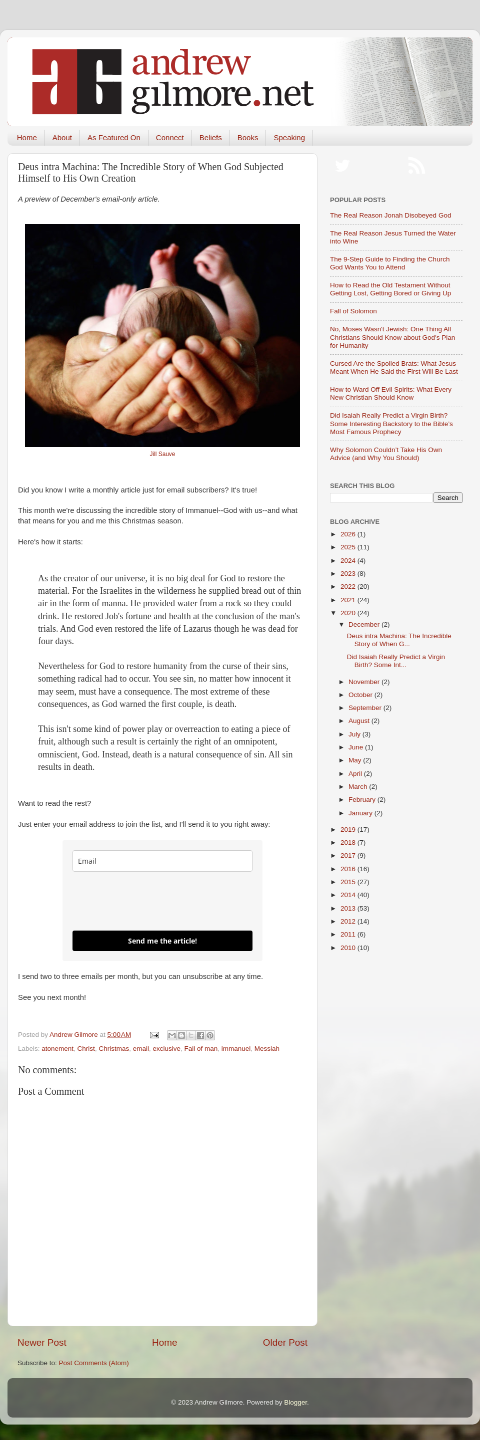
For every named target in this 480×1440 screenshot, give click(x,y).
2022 (349, 586)
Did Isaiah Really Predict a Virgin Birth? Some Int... (396, 661)
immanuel (236, 1048)
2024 (349, 560)
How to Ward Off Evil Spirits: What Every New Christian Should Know (391, 393)
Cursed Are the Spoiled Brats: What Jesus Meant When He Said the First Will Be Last (394, 367)
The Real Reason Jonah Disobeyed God (390, 215)
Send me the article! (162, 941)
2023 (349, 573)
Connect (170, 137)
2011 (349, 934)
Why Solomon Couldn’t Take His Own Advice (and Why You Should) (386, 454)
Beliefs (211, 137)
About (62, 137)
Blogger (295, 1402)
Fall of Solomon (353, 311)
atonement (58, 1048)
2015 (349, 882)
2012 (349, 921)
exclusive (166, 1048)
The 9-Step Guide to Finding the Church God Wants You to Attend (390, 263)
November (365, 682)
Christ (86, 1048)
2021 (349, 600)
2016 (349, 869)
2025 (349, 547)
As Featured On (114, 137)
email (141, 1048)
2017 (349, 855)
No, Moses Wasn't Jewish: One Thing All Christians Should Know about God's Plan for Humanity (392, 337)
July (355, 734)
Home (27, 137)
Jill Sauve (163, 454)
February (363, 799)
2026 (349, 534)
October (361, 695)
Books (248, 137)
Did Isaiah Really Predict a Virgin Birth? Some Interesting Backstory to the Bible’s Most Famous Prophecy (391, 423)
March (358, 786)
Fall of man (201, 1048)
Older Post (285, 1342)
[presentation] (148, 901)
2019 (349, 829)
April (356, 773)
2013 (349, 908)
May (355, 760)
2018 (349, 842)
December (365, 624)
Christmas (113, 1048)
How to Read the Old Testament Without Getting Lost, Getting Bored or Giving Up (390, 289)
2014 (349, 895)
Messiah (267, 1048)
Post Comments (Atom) (94, 1363)
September (366, 708)
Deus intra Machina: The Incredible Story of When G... (399, 640)
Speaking (289, 137)
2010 (349, 948)
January (361, 813)
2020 (349, 613)
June (356, 747)
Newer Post (42, 1342)
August (360, 720)
